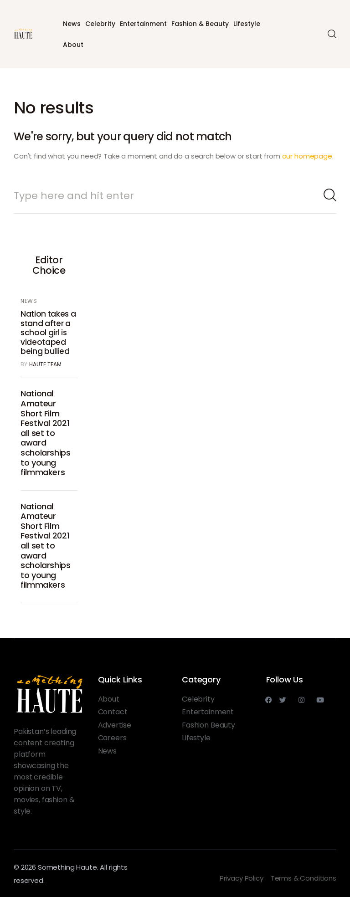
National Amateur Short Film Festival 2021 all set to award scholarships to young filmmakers (46, 433)
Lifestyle (246, 23)
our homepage (307, 156)
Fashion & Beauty (200, 23)
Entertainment (143, 23)
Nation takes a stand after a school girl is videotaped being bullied (48, 332)
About (73, 44)
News (72, 23)
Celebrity (100, 23)
